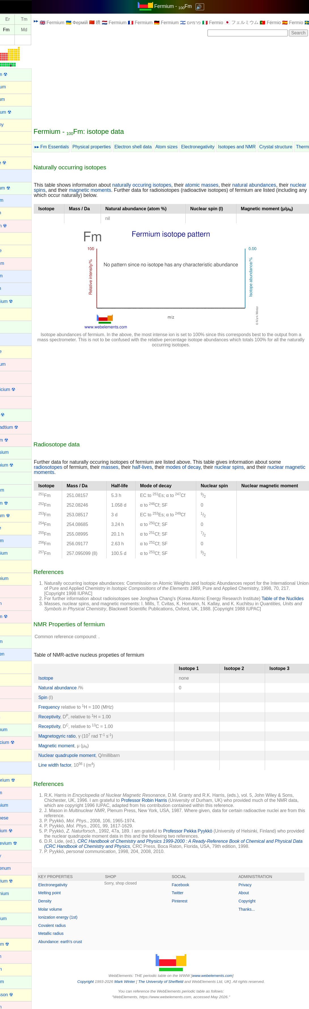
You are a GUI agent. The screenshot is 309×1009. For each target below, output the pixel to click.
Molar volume (69, 914)
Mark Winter (134, 987)
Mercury (12, 855)
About (248, 898)
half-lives (161, 467)
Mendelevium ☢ (20, 843)
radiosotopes (67, 467)
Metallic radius (70, 938)
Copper (11, 402)
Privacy (249, 890)
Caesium (13, 275)
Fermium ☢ (15, 503)
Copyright (251, 906)
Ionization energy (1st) (77, 922)
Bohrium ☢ (15, 225)
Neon (9, 906)
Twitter (187, 898)
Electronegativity (217, 146)
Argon (10, 137)
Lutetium (12, 792)
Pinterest (189, 906)
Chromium (14, 364)
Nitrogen (12, 969)
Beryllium (13, 200)
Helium (11, 628)
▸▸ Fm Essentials (71, 146)
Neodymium (16, 893)
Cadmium (13, 263)
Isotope (65, 683)
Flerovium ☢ (16, 515)
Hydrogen (14, 654)
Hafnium (12, 603)
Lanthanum (15, 729)
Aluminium (14, 86)
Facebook (190, 890)
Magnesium (15, 805)
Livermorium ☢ (19, 780)
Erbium (11, 477)
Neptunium (15, 918)
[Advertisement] (180, 81)
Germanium (16, 578)
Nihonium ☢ (16, 944)
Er (27, 19)
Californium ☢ (18, 301)
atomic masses (221, 185)
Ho (10, 19)
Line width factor (74, 770)
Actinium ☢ (15, 74)
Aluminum (14, 99)
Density (64, 906)
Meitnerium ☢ (18, 830)
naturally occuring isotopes (161, 185)
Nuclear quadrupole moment (86, 760)
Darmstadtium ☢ (20, 427)
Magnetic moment (76, 750)
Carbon (11, 313)
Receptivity (68, 721)
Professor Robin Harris (176, 805)
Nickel (10, 931)
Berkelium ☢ (16, 188)
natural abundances (273, 185)
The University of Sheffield (171, 987)
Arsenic (11, 149)
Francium (13, 540)
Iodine (10, 679)
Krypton (12, 717)
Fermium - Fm (182, 6)
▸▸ (55, 20)
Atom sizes (186, 146)
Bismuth (12, 212)
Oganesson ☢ (18, 994)
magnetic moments (127, 190)
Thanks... (251, 914)
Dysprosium (16, 452)
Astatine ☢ (15, 162)
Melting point (69, 898)
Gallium (11, 565)
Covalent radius (71, 930)
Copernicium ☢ (19, 389)
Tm (43, 19)
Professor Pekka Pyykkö (207, 836)
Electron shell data (152, 146)
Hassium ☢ (15, 616)
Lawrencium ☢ (19, 742)
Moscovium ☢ (18, 881)
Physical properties (111, 146)
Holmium (13, 641)
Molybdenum (17, 868)
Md (43, 29)
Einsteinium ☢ (18, 465)
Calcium (12, 288)
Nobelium (13, 981)
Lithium (11, 767)
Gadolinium (15, 553)
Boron (10, 238)
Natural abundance (77, 692)
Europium (13, 490)
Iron (8, 704)
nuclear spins (67, 190)
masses (129, 467)
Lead (9, 754)
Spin (62, 702)
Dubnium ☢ (15, 440)
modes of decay (202, 467)
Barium (11, 174)
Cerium (11, 326)
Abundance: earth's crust (79, 946)
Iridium (11, 691)
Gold (9, 590)
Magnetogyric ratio (76, 741)
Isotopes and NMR (256, 146)
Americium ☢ (17, 112)
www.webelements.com (222, 981)
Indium (11, 666)
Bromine (12, 250)
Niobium (12, 956)
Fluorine (12, 527)
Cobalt (10, 376)
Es (10, 29)
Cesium (11, 338)
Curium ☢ (14, 414)
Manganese (16, 817)
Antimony (13, 124)
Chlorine (12, 351)
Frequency (68, 712)
